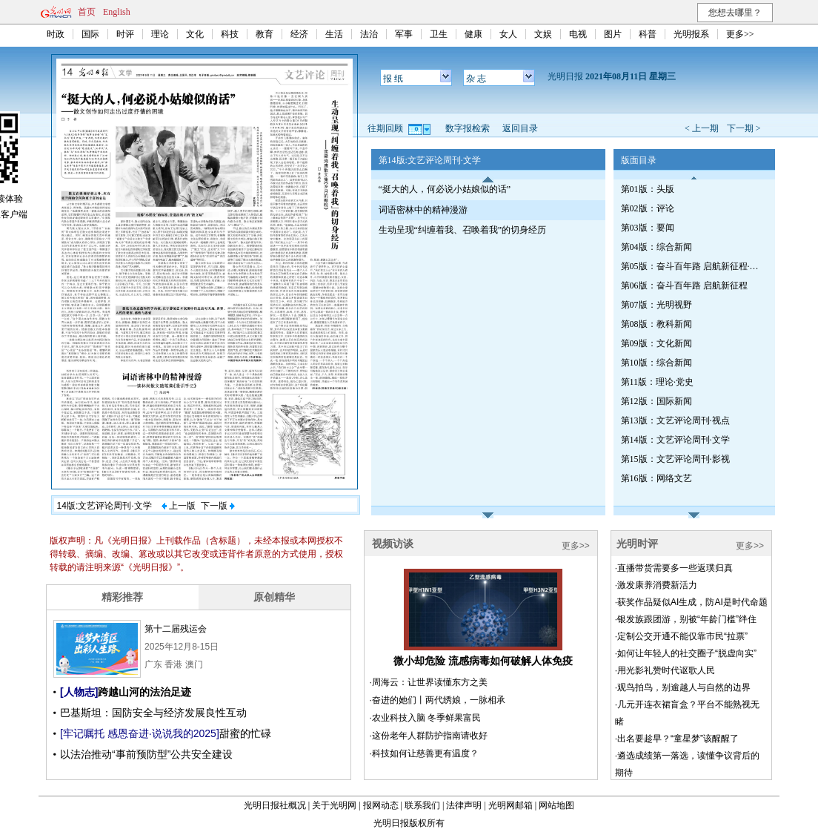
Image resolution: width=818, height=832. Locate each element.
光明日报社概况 (275, 805)
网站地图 (556, 805)
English (116, 12)
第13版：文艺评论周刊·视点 (675, 420)
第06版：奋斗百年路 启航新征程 (684, 285)
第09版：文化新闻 (656, 343)
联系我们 (422, 805)
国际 (90, 34)
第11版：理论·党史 (657, 382)
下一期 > (744, 128)
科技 (230, 34)
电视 (578, 34)
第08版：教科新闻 (656, 324)
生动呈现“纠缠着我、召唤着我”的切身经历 (463, 230)
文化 (195, 34)
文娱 (543, 34)
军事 (404, 34)
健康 (473, 34)
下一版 (218, 506)
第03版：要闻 (647, 227)
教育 (264, 34)
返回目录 (520, 128)
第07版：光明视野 (656, 305)
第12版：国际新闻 (656, 401)
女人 (508, 34)
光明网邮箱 (510, 805)
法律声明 (464, 805)
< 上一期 (702, 128)
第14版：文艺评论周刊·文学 (675, 440)
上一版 (179, 506)
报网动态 (381, 805)
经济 (299, 34)
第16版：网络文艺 (656, 478)
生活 (334, 34)
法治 (369, 34)
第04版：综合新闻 (656, 247)
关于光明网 (334, 805)
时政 (55, 34)
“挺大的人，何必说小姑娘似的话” (445, 189)
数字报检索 (467, 128)
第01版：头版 (647, 189)
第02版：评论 (647, 208)
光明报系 (691, 34)
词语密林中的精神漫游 (423, 210)
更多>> (740, 34)
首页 (87, 12)
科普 (647, 34)
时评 (125, 34)
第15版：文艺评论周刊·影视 (675, 459)
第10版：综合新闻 (656, 362)
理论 (160, 34)
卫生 (439, 34)
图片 (613, 34)
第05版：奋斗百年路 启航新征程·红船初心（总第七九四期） (691, 266)
